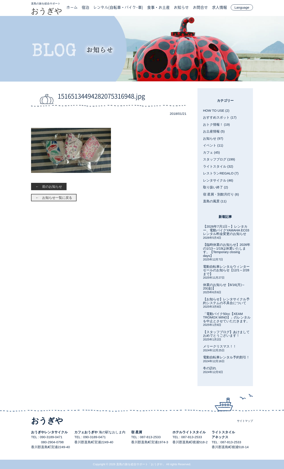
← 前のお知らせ (49, 186)
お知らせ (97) (213, 138)
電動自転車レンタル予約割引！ (226, 357)
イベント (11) (213, 145)
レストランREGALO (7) (221, 173)
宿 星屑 (136, 432)
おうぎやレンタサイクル (49, 432)
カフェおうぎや (86, 432)
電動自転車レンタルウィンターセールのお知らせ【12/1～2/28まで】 (226, 270)
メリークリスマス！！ (219, 346)
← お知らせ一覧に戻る (54, 197)
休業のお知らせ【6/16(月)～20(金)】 (224, 286)
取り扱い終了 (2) (215, 187)
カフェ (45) (211, 152)
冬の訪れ (209, 368)
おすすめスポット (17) (220, 117)
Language (242, 7)
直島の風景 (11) (215, 201)
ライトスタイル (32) (218, 166)
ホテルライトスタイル (189, 432)
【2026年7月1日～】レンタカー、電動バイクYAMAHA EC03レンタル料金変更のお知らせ (226, 230)
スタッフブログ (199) (219, 159)
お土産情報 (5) (214, 131)
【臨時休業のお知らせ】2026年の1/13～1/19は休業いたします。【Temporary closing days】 (226, 250)
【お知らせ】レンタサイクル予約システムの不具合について (226, 301)
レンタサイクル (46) (218, 180)
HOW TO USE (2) (216, 110)
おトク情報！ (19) (216, 124)
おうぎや (46, 11)
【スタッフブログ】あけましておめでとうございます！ (226, 334)
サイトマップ (245, 420)
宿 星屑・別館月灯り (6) (221, 194)
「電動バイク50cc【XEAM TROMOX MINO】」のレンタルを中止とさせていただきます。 (226, 317)
